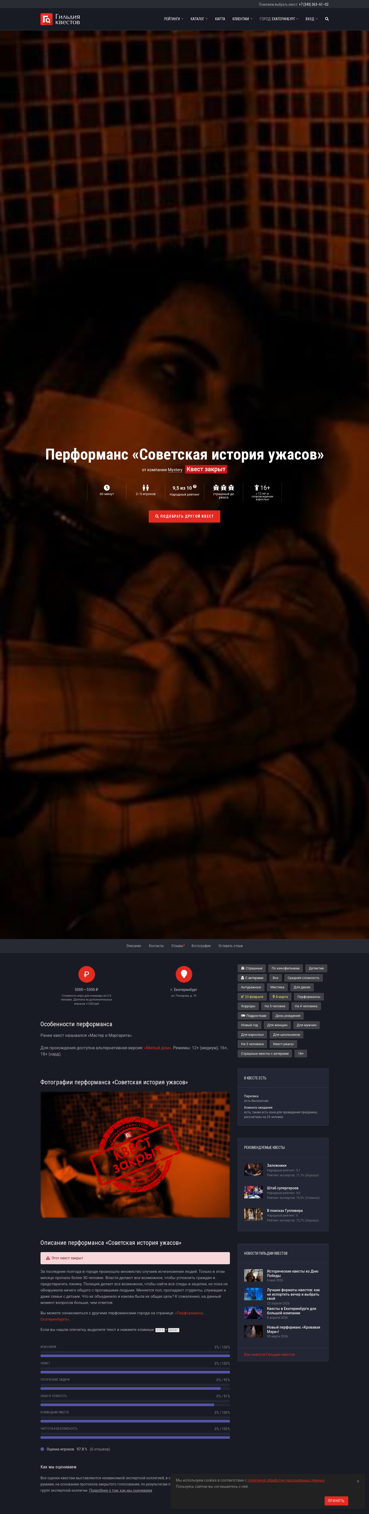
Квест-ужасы (283, 1044)
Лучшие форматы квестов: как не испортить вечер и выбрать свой (293, 1294)
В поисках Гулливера (285, 1211)
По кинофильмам (285, 968)
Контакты (156, 946)
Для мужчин (307, 1025)
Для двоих (302, 987)
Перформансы (308, 997)
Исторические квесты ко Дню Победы (292, 1273)
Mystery (175, 469)
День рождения (288, 1016)
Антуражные (251, 987)
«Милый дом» (157, 1047)
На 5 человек (275, 1006)
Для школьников (286, 1035)
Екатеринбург (279, 19)
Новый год (249, 1025)
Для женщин (277, 1025)
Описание (133, 946)
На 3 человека (252, 1044)
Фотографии (201, 946)
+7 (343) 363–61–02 (314, 4)
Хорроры (248, 1006)
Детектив (316, 968)
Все (275, 978)
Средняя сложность (303, 978)
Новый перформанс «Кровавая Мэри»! (293, 1329)
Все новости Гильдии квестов (269, 1354)
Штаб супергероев (282, 1188)
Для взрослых (252, 1035)
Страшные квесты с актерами (265, 1053)
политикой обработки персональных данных (286, 1480)
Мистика (277, 987)
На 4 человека (306, 1006)
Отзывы (178, 945)
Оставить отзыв (230, 946)
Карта (220, 19)
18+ (301, 1053)
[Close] (358, 1480)
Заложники (276, 1165)
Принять (336, 1501)
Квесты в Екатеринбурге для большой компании (291, 1311)
